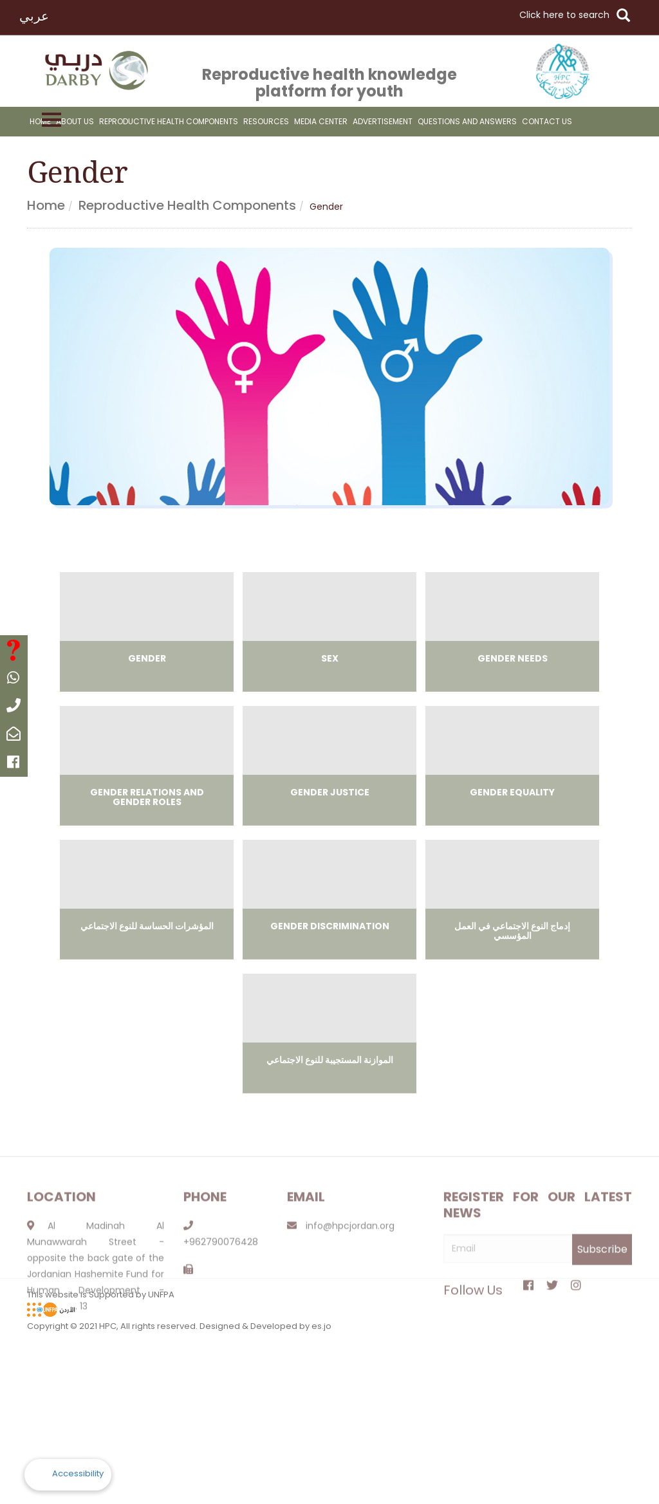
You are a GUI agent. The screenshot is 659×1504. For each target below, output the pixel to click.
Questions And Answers (467, 121)
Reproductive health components (187, 205)
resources (266, 121)
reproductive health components (168, 121)
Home (40, 121)
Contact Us (547, 121)
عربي (34, 16)
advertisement (383, 121)
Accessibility (78, 1473)
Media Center (321, 121)
